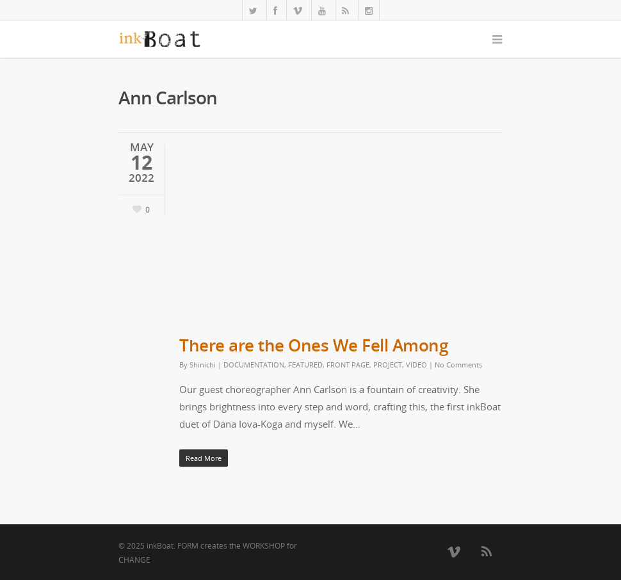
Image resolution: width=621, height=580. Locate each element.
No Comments (458, 364)
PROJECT (387, 364)
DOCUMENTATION (253, 364)
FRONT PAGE (348, 364)
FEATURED (305, 364)
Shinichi (203, 364)
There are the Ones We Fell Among (313, 345)
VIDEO (416, 364)
